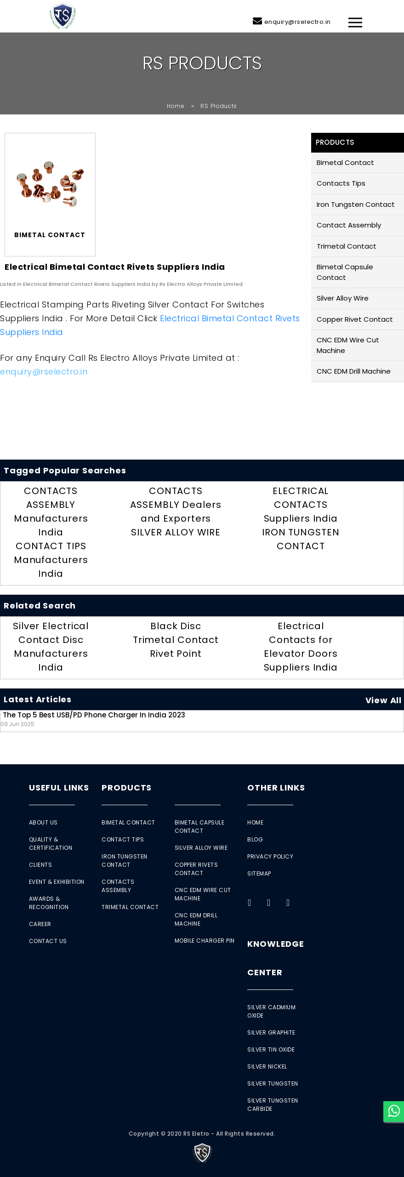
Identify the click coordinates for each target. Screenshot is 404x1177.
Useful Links (59, 787)
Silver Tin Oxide (271, 1049)
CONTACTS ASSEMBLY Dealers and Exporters (175, 504)
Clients (40, 865)
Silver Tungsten (272, 1083)
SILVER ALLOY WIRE (176, 532)
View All (383, 700)
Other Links (276, 787)
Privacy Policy (270, 856)
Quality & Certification (51, 844)
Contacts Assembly (118, 886)
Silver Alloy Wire (343, 298)
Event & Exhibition (57, 882)
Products (127, 787)
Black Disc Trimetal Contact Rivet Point (176, 640)
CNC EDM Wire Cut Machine (348, 345)
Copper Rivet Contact (355, 319)
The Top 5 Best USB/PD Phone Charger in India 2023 (92, 719)
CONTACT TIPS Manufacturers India (51, 560)
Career (40, 924)
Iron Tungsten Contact (356, 204)
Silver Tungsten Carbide (272, 1105)
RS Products (218, 106)
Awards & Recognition (49, 903)
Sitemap (259, 873)
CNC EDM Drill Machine (354, 371)
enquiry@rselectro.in (297, 21)
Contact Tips (123, 839)
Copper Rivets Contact (196, 869)
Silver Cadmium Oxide (271, 1011)
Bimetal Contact (345, 162)
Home (176, 106)
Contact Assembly (349, 225)
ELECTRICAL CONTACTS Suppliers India (301, 504)
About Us (43, 822)
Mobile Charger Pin (205, 940)
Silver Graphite (271, 1032)
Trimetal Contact (346, 246)
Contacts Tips (341, 183)
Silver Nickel (267, 1066)
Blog (255, 839)
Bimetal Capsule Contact (345, 272)
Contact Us (48, 941)
